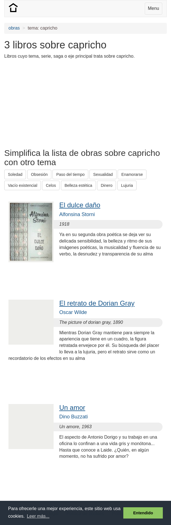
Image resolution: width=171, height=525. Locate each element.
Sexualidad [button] (103, 174)
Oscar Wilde (73, 312)
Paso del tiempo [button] (70, 174)
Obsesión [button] (39, 174)
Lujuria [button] (127, 185)
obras (14, 28)
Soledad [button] (15, 174)
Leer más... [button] (38, 516)
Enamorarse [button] (132, 174)
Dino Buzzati (73, 416)
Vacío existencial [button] (22, 185)
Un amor (72, 407)
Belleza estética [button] (78, 185)
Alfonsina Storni (77, 214)
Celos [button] (51, 185)
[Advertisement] (70, 103)
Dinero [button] (106, 185)
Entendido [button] (143, 513)
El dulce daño (79, 205)
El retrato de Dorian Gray (97, 303)
